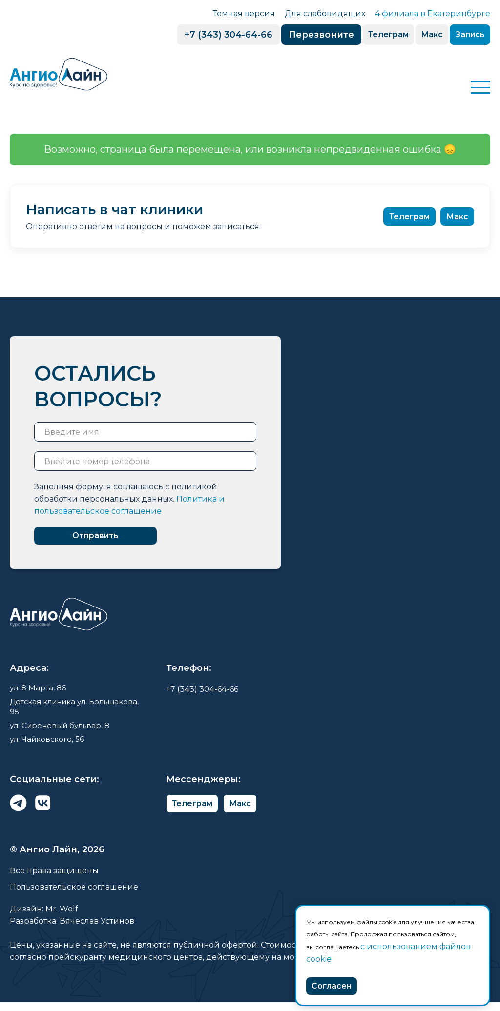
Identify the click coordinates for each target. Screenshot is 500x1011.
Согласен (336, 984)
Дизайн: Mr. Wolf (44, 917)
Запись (465, 35)
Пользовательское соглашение (74, 895)
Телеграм (366, 35)
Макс (418, 35)
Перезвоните (293, 34)
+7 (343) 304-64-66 (201, 34)
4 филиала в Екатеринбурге (432, 13)
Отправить (107, 538)
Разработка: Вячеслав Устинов (72, 929)
